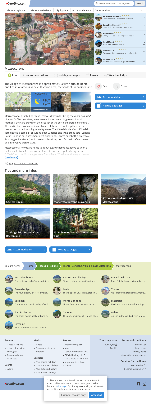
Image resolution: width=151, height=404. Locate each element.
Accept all (96, 395)
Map (67, 348)
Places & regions (15, 10)
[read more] (11, 157)
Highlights (61, 10)
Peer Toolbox (138, 365)
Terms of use (139, 344)
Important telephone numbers (76, 362)
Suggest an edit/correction (21, 163)
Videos (39, 344)
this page (62, 386)
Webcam (40, 351)
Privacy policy (139, 351)
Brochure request (73, 344)
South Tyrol (110, 344)
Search (140, 3)
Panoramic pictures (45, 348)
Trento (44, 116)
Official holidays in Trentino (76, 355)
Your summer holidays (47, 365)
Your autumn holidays (47, 368)
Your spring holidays (46, 362)
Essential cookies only (73, 395)
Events (10, 368)
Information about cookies (133, 355)
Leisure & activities (39, 10)
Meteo (68, 365)
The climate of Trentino (76, 358)
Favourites (103, 10)
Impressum (140, 348)
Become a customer (135, 368)
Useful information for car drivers (76, 351)
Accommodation (80, 10)
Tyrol (113, 348)
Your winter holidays (46, 372)
